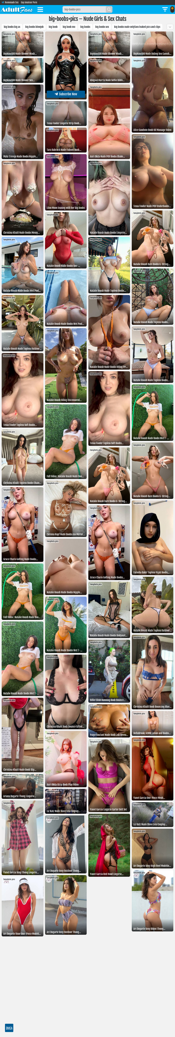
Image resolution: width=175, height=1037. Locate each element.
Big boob (53, 27)
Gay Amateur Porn (29, 2)
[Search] (109, 9)
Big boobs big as (12, 27)
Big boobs (85, 27)
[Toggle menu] (40, 10)
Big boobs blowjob (34, 27)
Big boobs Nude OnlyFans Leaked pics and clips (137, 27)
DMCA (9, 1028)
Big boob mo (69, 27)
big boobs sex (102, 27)
